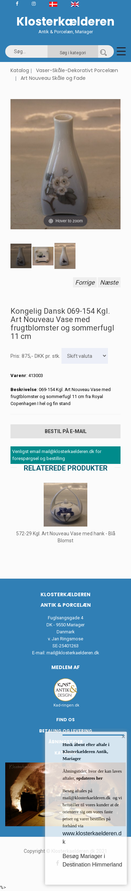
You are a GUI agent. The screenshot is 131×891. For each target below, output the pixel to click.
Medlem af (65, 667)
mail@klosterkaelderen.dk (72, 652)
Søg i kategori (73, 52)
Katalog (19, 70)
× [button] (123, 736)
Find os (65, 720)
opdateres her (89, 778)
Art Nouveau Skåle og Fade (53, 78)
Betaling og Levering (65, 731)
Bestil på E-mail (66, 431)
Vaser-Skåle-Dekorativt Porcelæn (77, 70)
